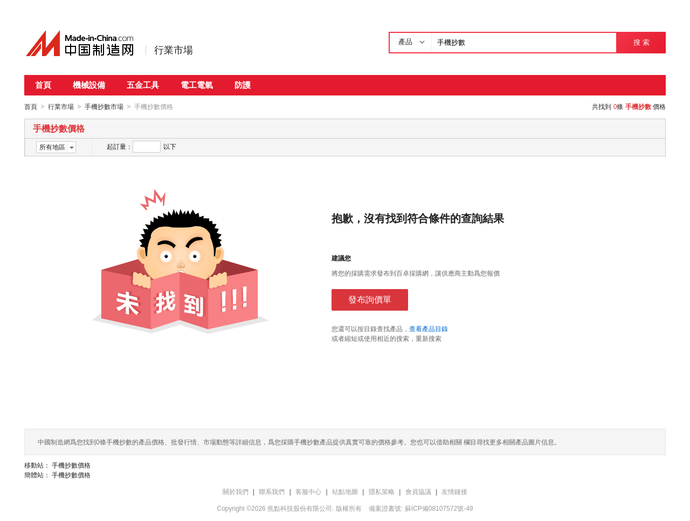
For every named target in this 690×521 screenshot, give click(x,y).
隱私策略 (382, 491)
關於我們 (236, 491)
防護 (242, 85)
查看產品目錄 (428, 328)
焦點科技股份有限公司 (299, 508)
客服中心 (308, 491)
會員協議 (418, 491)
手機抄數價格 (71, 465)
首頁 (43, 85)
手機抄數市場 (104, 107)
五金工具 (143, 85)
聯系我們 (272, 491)
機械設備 (89, 85)
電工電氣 (197, 85)
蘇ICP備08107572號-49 (439, 508)
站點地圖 (345, 491)
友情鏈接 (454, 491)
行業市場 (173, 50)
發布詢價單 (369, 299)
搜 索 (641, 42)
